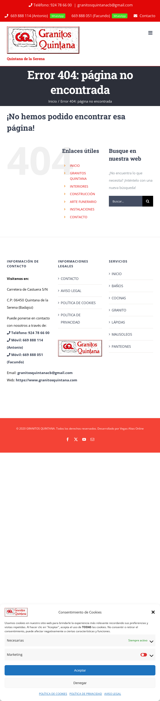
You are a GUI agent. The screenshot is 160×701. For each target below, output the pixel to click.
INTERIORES (79, 186)
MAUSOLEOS (122, 334)
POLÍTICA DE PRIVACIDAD (85, 694)
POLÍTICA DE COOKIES (53, 694)
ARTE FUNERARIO (83, 201)
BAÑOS (117, 286)
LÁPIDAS (118, 322)
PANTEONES (121, 346)
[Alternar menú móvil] (150, 32)
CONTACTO (78, 217)
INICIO (75, 165)
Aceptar (80, 670)
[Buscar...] (125, 201)
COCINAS (119, 298)
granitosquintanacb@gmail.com (105, 5)
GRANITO (119, 310)
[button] (153, 612)
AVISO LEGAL (112, 694)
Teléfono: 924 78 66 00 (50, 5)
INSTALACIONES (82, 209)
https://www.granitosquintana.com (46, 380)
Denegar (80, 683)
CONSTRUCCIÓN (82, 194)
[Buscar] (147, 201)
